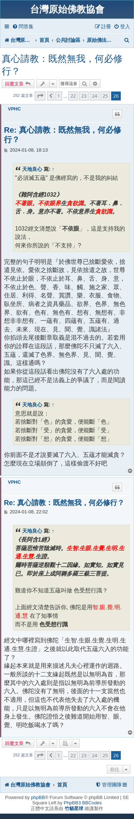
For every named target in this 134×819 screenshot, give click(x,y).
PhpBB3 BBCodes (82, 802)
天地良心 (32, 169)
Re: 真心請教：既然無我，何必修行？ (62, 134)
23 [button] (83, 96)
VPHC (14, 109)
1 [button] (59, 96)
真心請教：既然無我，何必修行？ (62, 65)
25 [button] (105, 96)
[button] (40, 96)
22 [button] (73, 96)
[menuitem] (23, 26)
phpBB (38, 797)
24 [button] (94, 96)
